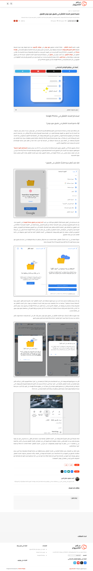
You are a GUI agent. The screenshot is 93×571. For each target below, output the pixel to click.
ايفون (27, 3)
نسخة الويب (62, 57)
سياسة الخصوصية (42, 555)
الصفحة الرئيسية (76, 11)
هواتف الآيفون (69, 54)
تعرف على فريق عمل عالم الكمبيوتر (38, 549)
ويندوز (61, 3)
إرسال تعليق (74, 498)
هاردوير (17, 3)
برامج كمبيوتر (66, 3)
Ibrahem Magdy (21, 569)
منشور (51, 54)
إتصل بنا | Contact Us (41, 552)
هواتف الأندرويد (37, 47)
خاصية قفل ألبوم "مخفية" (20, 148)
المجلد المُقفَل (68, 47)
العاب (36, 3)
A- (14, 21)
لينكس (40, 3)
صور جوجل (47, 47)
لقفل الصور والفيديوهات (68, 50)
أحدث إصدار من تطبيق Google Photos (33, 222)
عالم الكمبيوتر (72, 569)
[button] (72, 471)
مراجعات (22, 3)
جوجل (66, 465)
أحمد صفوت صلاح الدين (72, 21)
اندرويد (31, 3)
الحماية (45, 3)
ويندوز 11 (55, 3)
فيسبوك (50, 3)
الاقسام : (85, 555)
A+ (16, 21)
